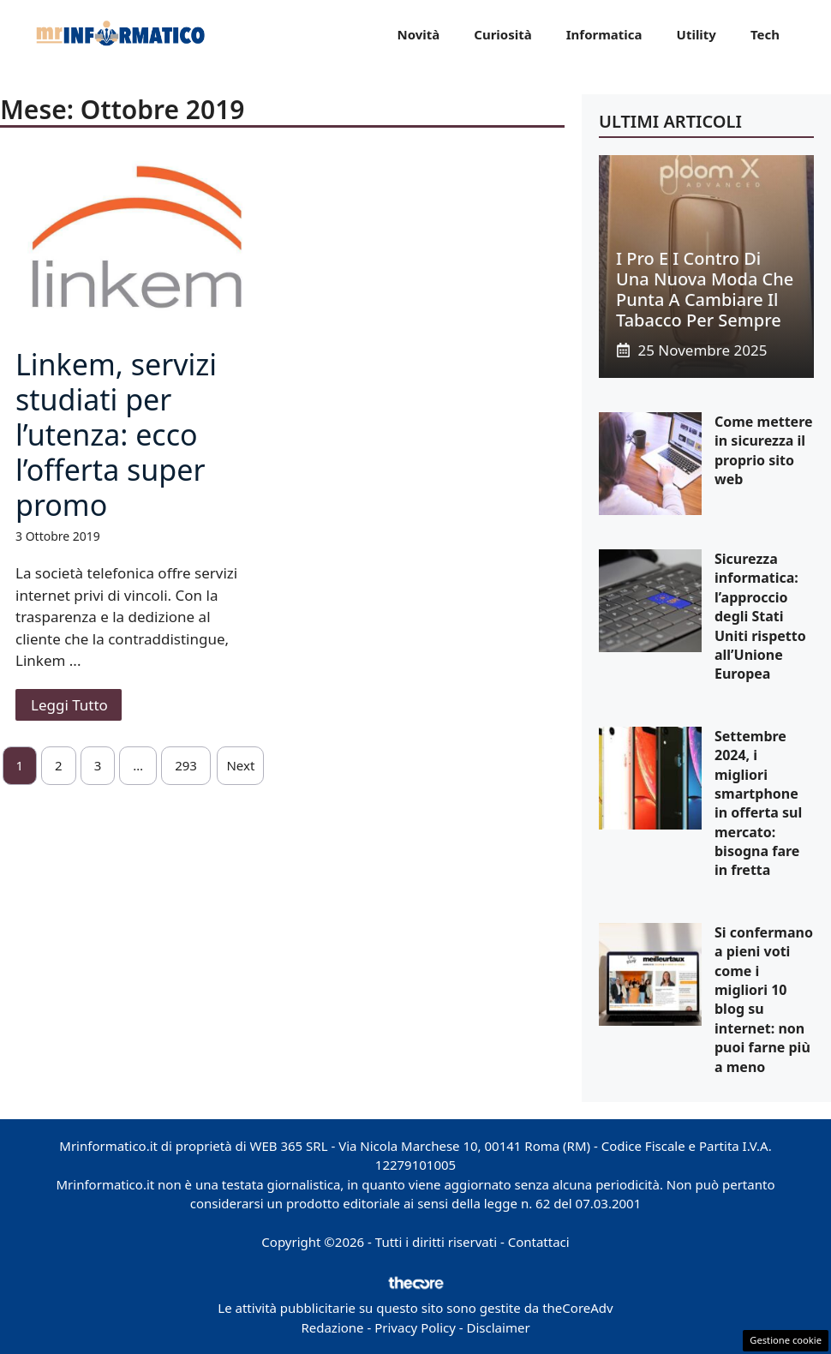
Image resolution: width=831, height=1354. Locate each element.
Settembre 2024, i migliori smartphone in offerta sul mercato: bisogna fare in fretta (758, 803)
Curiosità (502, 34)
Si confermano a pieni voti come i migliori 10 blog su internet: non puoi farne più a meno (763, 999)
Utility (696, 34)
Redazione (332, 1327)
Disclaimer (498, 1327)
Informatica (604, 34)
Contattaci (539, 1241)
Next (240, 765)
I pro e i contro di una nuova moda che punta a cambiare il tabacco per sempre (704, 289)
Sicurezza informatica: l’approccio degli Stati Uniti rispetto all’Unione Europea (760, 616)
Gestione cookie (786, 1339)
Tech (765, 34)
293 (186, 765)
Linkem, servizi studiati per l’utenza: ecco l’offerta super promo (116, 434)
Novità (418, 34)
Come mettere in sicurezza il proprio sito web (763, 450)
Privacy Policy (415, 1327)
